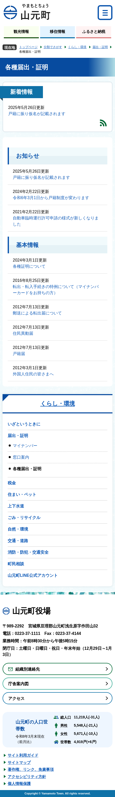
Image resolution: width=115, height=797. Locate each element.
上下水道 (16, 506)
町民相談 (16, 564)
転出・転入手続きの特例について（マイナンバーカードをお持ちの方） (56, 289)
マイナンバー (25, 445)
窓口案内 (21, 457)
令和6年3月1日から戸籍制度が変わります (51, 198)
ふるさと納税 (93, 31)
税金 (12, 483)
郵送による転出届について (37, 313)
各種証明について (29, 266)
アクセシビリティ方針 (27, 776)
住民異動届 (23, 333)
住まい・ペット (22, 494)
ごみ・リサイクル (24, 517)
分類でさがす (53, 47)
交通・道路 (18, 541)
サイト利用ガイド (23, 755)
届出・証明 (100, 47)
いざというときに (24, 424)
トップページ (28, 47)
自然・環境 (18, 529)
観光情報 (21, 31)
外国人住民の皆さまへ (33, 374)
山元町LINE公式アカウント (33, 575)
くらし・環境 (77, 47)
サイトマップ (19, 762)
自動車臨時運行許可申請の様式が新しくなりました (56, 221)
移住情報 (57, 31)
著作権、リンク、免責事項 (31, 769)
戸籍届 (19, 353)
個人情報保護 (19, 783)
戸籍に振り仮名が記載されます (36, 114)
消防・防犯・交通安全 (28, 552)
